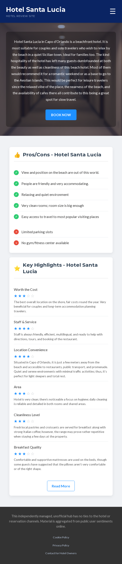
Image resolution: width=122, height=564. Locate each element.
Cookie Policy (61, 537)
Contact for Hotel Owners (61, 553)
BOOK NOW (61, 115)
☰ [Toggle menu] (113, 11)
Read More (61, 486)
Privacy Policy (61, 545)
